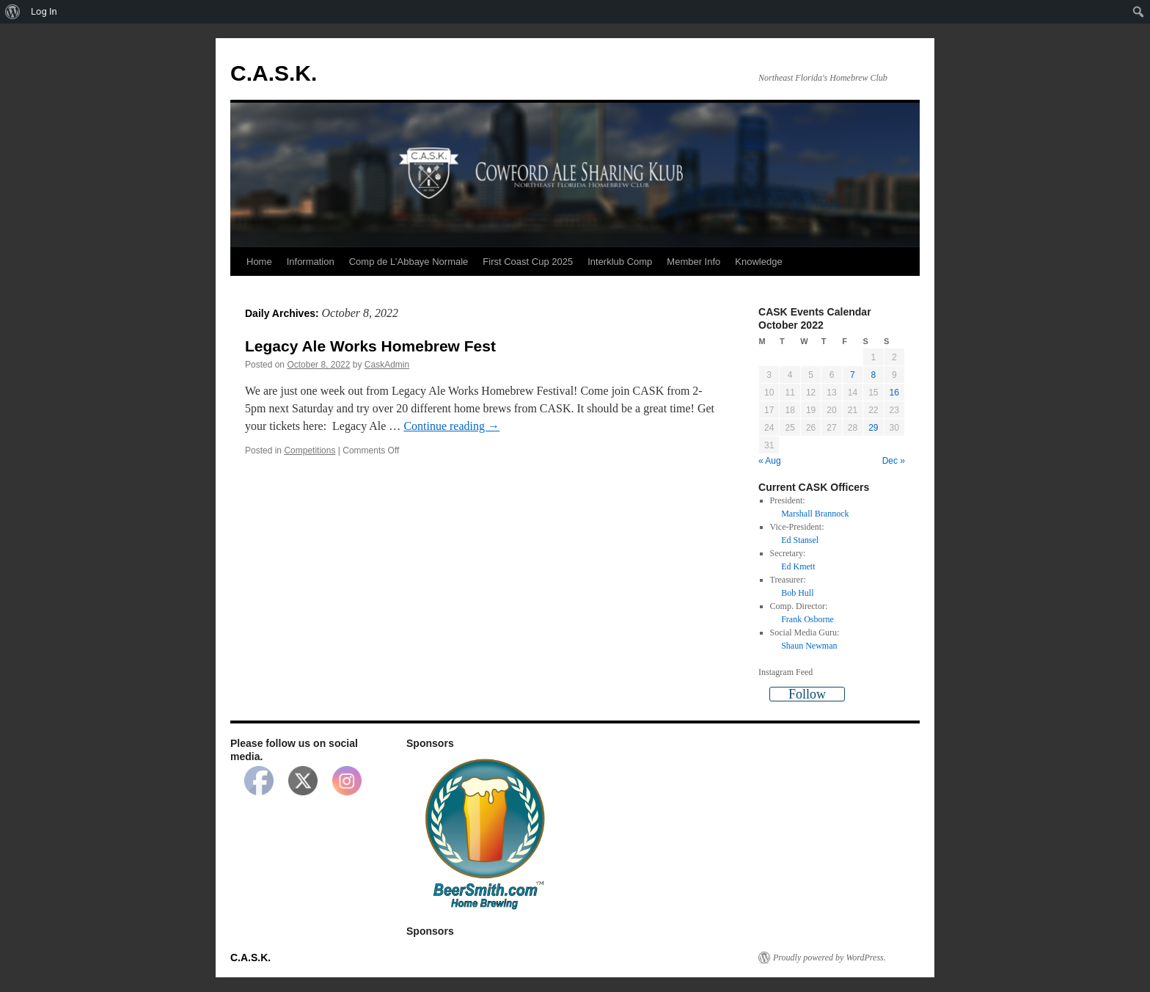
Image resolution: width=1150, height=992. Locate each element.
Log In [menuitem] (44, 11)
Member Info (693, 261)
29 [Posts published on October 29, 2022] (873, 428)
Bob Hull (797, 593)
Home (259, 261)
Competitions (309, 450)
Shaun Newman (809, 646)
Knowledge (758, 261)
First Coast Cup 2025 (528, 261)
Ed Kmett (798, 566)
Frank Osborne (807, 619)
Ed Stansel (799, 540)
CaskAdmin (387, 365)
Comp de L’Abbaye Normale (409, 261)
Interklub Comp (619, 261)
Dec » (893, 461)
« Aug (769, 461)
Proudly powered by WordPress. (829, 957)
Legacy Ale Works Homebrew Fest (370, 346)
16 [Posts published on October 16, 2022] (894, 392)
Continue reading (451, 426)
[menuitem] (13, 11)
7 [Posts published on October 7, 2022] (852, 375)
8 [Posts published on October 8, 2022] (873, 375)
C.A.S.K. (273, 73)
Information (310, 261)
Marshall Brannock (815, 513)
